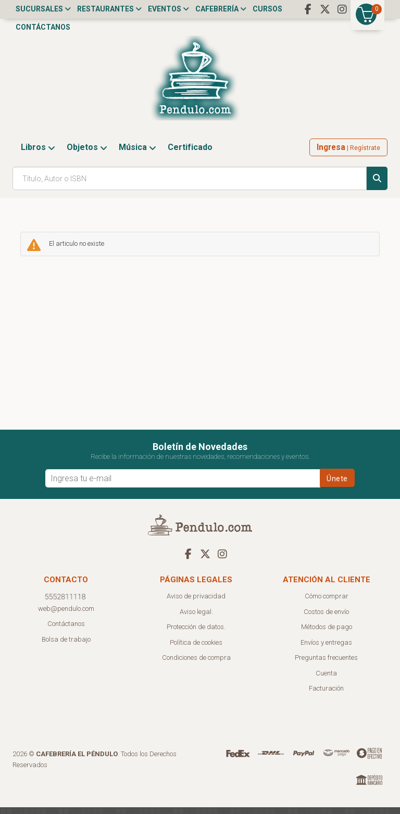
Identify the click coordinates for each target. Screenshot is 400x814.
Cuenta (326, 680)
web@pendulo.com (66, 615)
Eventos (168, 9)
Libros (38, 154)
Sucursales (43, 9)
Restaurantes (109, 9)
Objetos (87, 154)
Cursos (267, 9)
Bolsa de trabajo (66, 646)
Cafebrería (220, 9)
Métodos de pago (326, 633)
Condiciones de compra (196, 664)
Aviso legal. (196, 618)
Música (137, 154)
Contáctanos (43, 27)
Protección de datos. (196, 633)
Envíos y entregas (326, 649)
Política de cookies (196, 649)
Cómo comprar (326, 603)
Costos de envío (326, 618)
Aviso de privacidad (196, 603)
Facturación (326, 695)
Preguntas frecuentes (326, 664)
